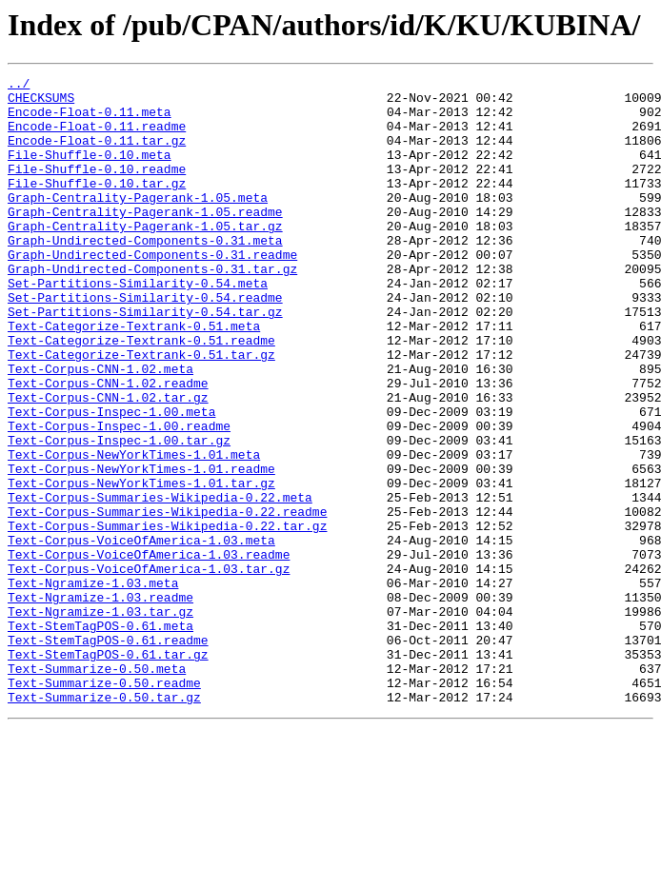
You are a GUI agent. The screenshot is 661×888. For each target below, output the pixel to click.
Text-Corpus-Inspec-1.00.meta (111, 479)
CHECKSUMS (41, 102)
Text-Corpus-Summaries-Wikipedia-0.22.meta (160, 582)
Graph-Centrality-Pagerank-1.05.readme (145, 239)
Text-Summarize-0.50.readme (104, 805)
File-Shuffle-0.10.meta (89, 171)
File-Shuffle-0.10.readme (97, 188)
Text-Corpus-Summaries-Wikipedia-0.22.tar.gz (167, 616)
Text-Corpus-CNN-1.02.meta (100, 428)
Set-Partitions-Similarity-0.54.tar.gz (145, 359)
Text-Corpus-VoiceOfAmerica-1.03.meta (141, 633)
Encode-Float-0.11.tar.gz (97, 154)
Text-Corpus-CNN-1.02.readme (108, 445)
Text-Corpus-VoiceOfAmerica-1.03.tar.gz (149, 668)
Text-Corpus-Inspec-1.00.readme (119, 496)
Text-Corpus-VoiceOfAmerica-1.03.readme (149, 651)
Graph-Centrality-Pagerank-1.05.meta (138, 222)
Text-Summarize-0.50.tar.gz (104, 822)
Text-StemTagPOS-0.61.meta (100, 736)
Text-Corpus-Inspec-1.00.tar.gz (119, 514)
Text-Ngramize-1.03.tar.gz (100, 719)
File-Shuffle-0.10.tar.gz (97, 205)
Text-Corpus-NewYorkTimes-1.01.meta (134, 531)
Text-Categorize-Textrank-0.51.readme (141, 394)
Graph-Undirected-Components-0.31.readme (152, 291)
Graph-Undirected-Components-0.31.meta (145, 274)
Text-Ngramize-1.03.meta (93, 685)
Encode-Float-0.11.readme (97, 137)
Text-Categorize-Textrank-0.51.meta (134, 376)
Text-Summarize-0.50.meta (97, 788)
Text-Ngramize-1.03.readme (100, 702)
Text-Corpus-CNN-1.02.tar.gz (108, 462)
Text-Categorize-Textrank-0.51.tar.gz (141, 411)
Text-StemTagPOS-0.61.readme (108, 753)
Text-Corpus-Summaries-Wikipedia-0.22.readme (167, 599)
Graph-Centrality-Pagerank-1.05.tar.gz (145, 257)
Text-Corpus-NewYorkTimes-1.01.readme (141, 548)
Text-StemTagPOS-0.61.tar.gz (108, 770)
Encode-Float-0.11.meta (89, 119)
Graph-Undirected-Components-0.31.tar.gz (152, 308)
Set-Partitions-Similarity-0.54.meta (138, 325)
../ (19, 85)
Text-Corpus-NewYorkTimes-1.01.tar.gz (141, 565)
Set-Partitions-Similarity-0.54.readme (145, 342)
